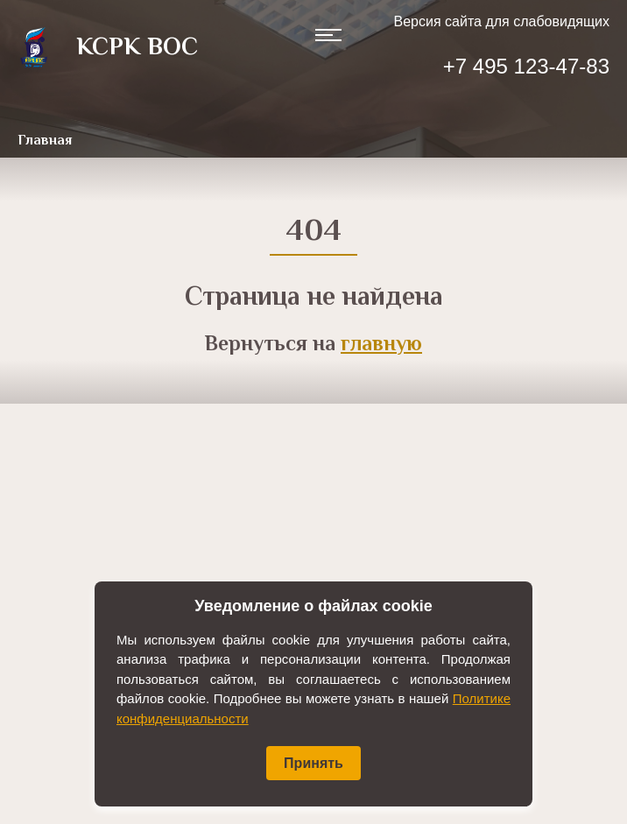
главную (381, 345)
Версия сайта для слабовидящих (501, 21)
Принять (313, 763)
